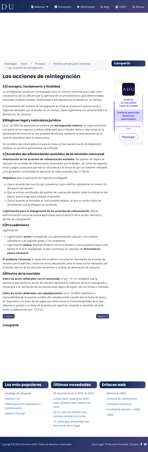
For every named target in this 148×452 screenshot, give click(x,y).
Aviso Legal (98, 444)
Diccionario (62, 6)
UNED (120, 6)
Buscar (137, 6)
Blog (104, 6)
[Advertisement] (74, 35)
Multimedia (85, 6)
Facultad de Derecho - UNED (123, 409)
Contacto (134, 444)
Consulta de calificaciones (122, 398)
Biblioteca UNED (116, 393)
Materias (37, 6)
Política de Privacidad (116, 444)
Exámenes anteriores (119, 404)
